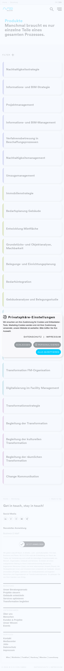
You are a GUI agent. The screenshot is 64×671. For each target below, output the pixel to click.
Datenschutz (33, 337)
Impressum (53, 337)
